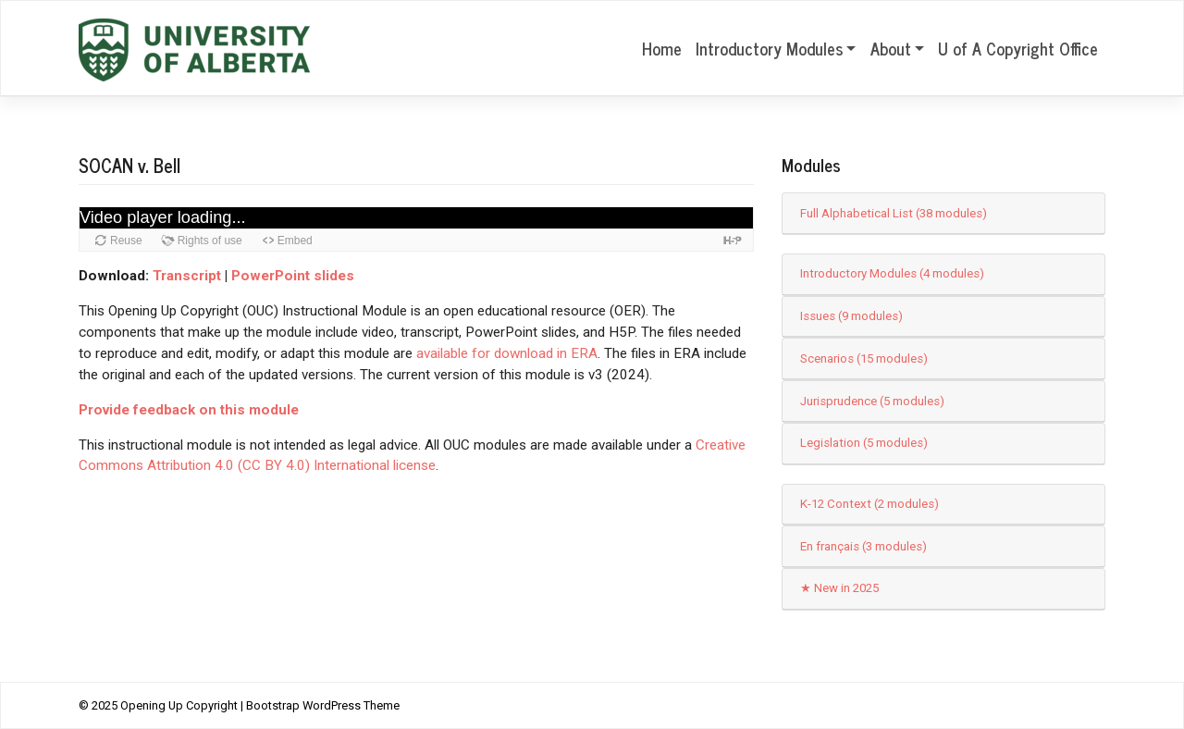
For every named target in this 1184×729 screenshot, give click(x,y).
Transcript (187, 275)
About (890, 48)
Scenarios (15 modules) (864, 358)
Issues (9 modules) (851, 316)
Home (662, 48)
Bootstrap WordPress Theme (323, 705)
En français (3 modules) (863, 546)
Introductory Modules (769, 48)
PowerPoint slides (292, 275)
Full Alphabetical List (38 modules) (893, 213)
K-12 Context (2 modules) (869, 504)
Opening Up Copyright (179, 705)
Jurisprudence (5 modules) (872, 401)
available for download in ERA (507, 353)
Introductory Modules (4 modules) (892, 273)
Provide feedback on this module (189, 410)
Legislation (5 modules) (864, 443)
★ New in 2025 (839, 588)
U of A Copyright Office (1018, 48)
